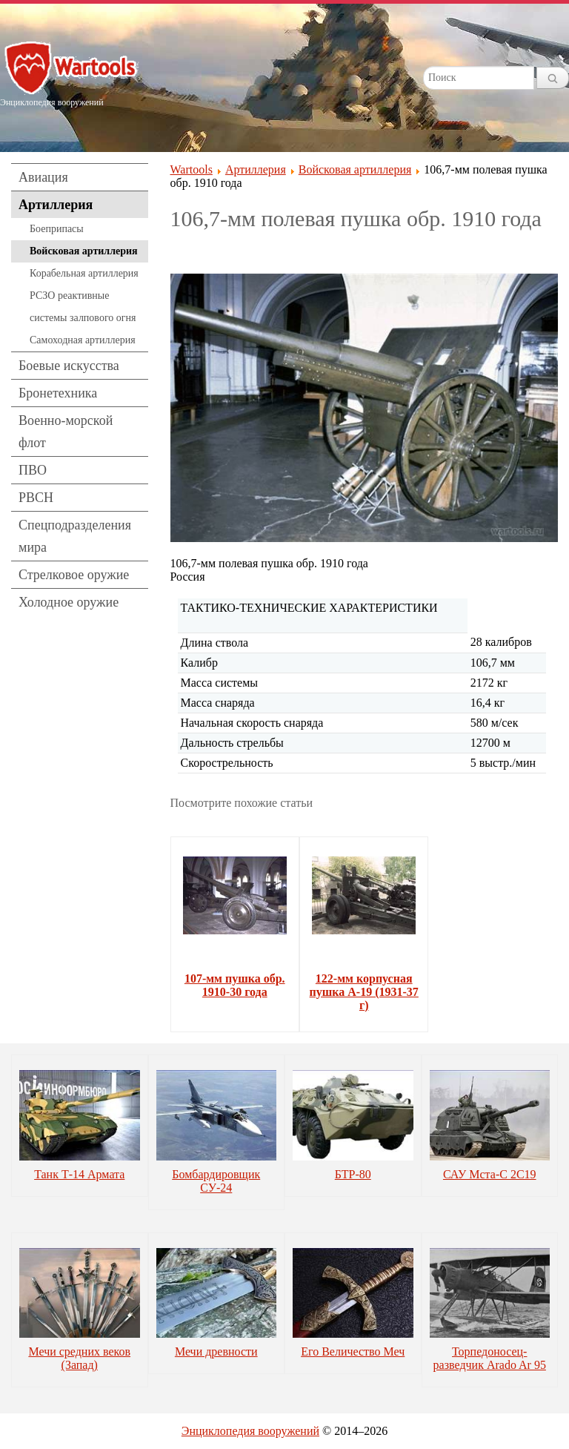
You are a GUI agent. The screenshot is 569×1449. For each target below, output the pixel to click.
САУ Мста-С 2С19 (489, 1174)
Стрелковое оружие (74, 574)
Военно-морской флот (66, 431)
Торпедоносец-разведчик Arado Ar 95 (489, 1358)
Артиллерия (56, 204)
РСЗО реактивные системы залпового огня (83, 306)
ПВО (33, 470)
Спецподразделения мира (75, 536)
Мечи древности (216, 1351)
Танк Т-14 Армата (79, 1174)
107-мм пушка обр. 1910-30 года (234, 985)
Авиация (43, 177)
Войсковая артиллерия (84, 251)
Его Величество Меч (353, 1351)
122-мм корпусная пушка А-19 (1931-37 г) (364, 991)
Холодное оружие (69, 602)
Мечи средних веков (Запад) (79, 1358)
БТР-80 (353, 1174)
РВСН (36, 497)
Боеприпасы (57, 228)
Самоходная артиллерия (83, 340)
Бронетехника (58, 393)
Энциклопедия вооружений (250, 1431)
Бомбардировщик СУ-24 (216, 1181)
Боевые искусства (69, 365)
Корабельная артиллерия (84, 273)
